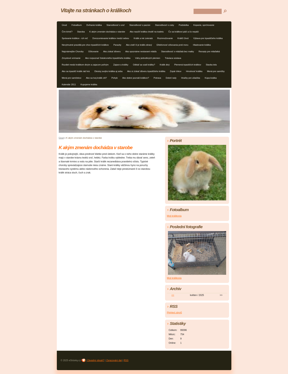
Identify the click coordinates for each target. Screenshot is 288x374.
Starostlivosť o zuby (164, 25)
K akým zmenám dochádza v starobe (107, 31)
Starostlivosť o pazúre (139, 25)
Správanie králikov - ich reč (75, 38)
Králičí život (183, 38)
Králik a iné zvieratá (143, 38)
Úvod (64, 25)
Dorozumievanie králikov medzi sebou (111, 38)
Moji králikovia (174, 216)
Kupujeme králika (88, 84)
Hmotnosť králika (194, 71)
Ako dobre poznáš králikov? (135, 78)
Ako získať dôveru (112, 51)
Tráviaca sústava (173, 58)
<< (172, 295)
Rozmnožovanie (165, 38)
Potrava (157, 78)
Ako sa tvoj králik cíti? (96, 78)
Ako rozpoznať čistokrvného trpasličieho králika (108, 58)
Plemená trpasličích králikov (187, 64)
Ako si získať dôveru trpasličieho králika (146, 71)
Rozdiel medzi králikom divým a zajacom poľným (85, 64)
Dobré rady (171, 78)
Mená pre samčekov (71, 78)
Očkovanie (93, 51)
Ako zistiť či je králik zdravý (139, 45)
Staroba (81, 31)
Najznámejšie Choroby (73, 51)
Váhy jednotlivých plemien (147, 58)
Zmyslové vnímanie (71, 58)
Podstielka (184, 25)
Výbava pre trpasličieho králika (208, 38)
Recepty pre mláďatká (209, 51)
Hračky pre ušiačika (190, 78)
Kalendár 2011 (69, 84)
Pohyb (115, 78)
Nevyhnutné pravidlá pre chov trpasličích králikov (85, 45)
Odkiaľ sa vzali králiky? (144, 64)
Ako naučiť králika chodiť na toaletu (147, 31)
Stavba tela (211, 64)
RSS (126, 360)
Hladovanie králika (202, 45)
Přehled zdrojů (174, 312)
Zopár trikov (175, 71)
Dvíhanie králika (94, 25)
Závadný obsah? (95, 360)
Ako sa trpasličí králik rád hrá (76, 71)
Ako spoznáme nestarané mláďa (141, 51)
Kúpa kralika (211, 78)
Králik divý (165, 64)
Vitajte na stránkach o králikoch (96, 10)
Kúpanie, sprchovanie (203, 25)
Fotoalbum (77, 25)
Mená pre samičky (216, 71)
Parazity (117, 45)
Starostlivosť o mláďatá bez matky (177, 51)
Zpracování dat (114, 360)
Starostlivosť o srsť (115, 25)
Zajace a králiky (120, 64)
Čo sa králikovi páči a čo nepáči (183, 31)
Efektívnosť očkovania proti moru (172, 45)
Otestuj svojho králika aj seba (108, 71)
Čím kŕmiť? (67, 31)
